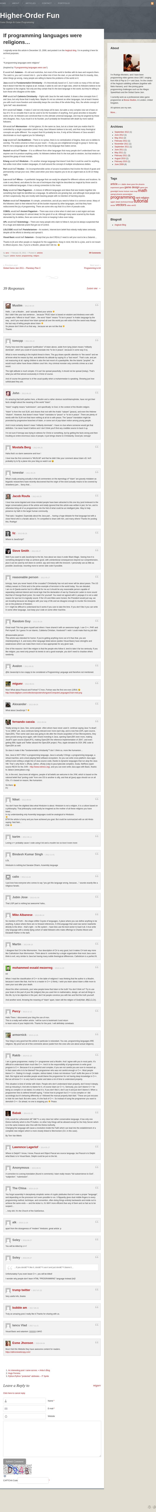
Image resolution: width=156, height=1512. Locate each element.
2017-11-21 (34, 1326)
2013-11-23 (59, 968)
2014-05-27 (45, 1147)
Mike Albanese (22, 915)
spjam (112, 202)
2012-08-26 (33, 704)
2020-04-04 (40, 1343)
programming (27, 256)
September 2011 (122, 147)
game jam (144, 187)
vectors (121, 205)
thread (130, 202)
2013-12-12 (27, 1012)
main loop (133, 191)
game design (132, 187)
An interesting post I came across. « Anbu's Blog (29, 1370)
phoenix (119, 194)
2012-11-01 (49, 855)
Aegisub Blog (120, 225)
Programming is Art (92, 268)
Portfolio (64, 3)
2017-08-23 (34, 1308)
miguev (17, 683)
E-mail (51, 1408)
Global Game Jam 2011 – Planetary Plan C (22, 268)
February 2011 (121, 155)
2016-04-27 (27, 1240)
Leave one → (94, 288)
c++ (119, 184)
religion (36, 256)
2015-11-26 (23, 1223)
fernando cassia (23, 721)
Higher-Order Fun (30, 15)
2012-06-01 (29, 684)
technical (124, 202)
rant (138, 197)
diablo (124, 184)
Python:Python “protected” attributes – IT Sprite (28, 1376)
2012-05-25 (37, 448)
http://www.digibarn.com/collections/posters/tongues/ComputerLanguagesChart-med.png (44, 693)
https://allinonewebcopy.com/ (18, 1352)
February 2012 (121, 141)
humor (18, 256)
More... (113, 112)
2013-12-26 (33, 1035)
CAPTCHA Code (10, 1480)
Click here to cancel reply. (14, 1393)
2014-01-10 (27, 1056)
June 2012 (119, 135)
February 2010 (121, 161)
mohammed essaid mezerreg (32, 967)
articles (40, 253)
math (142, 190)
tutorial (141, 201)
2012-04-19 (29, 306)
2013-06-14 (39, 915)
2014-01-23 (28, 1113)
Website (51, 1416)
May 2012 (119, 138)
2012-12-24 (26, 877)
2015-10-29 (33, 1189)
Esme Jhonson (22, 1343)
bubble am (19, 1307)
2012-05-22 (29, 341)
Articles (31, 3)
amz (7, 253)
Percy (16, 1011)
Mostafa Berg (21, 447)
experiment (114, 187)
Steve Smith (20, 550)
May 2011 (119, 152)
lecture (126, 191)
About (15, 3)
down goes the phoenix (136, 184)
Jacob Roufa (21, 496)
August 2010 (120, 158)
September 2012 (122, 132)
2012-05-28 (37, 622)
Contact (47, 3)
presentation (127, 194)
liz (13, 533)
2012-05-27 (36, 551)
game (122, 187)
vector (112, 205)
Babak (16, 1113)
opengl (113, 194)
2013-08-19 (28, 945)
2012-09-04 (41, 722)
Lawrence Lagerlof (25, 1147)
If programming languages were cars (30, 67)
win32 (133, 205)
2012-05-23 (26, 393)
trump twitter (21, 1290)
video (129, 205)
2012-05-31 (29, 666)
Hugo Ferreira (14, 1373)
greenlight (114, 191)
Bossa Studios (130, 100)
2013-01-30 (34, 898)
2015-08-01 (36, 1168)
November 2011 (121, 144)
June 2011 (119, 150)
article (12, 256)
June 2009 (119, 164)
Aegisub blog (70, 50)
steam (118, 202)
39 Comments (95, 253)
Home (3, 3)
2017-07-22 (37, 1290)
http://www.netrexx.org (39, 767)
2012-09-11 (27, 837)
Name (51, 1401)
